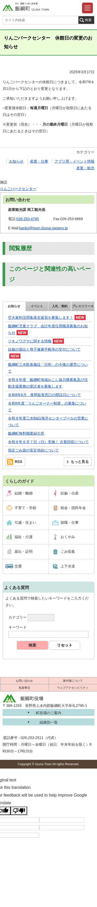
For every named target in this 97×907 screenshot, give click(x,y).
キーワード (18, 627)
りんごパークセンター (18, 189)
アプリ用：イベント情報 (74, 161)
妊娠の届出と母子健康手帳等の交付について (44, 349)
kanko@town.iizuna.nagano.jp (43, 228)
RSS (18, 462)
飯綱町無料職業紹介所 (26, 433)
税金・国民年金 (73, 508)
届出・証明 (23, 551)
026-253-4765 (27, 219)
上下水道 (68, 566)
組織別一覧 (49, 722)
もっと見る (80, 462)
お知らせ (16, 161)
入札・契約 (60, 306)
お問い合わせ (24, 680)
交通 (18, 566)
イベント (37, 306)
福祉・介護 (23, 537)
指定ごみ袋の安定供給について (33, 450)
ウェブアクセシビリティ (72, 687)
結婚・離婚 (23, 493)
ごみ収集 (68, 551)
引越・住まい (25, 522)
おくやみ (68, 537)
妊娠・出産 (70, 493)
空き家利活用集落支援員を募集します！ (40, 317)
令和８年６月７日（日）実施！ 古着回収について (48, 442)
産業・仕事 (39, 161)
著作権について (73, 680)
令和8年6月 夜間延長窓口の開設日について (44, 395)
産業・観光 (85, 168)
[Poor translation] (19, 811)
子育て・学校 (25, 508)
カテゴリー (18, 617)
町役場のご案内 (48, 713)
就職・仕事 (70, 522)
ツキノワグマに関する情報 (29, 341)
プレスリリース (83, 306)
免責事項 (24, 687)
